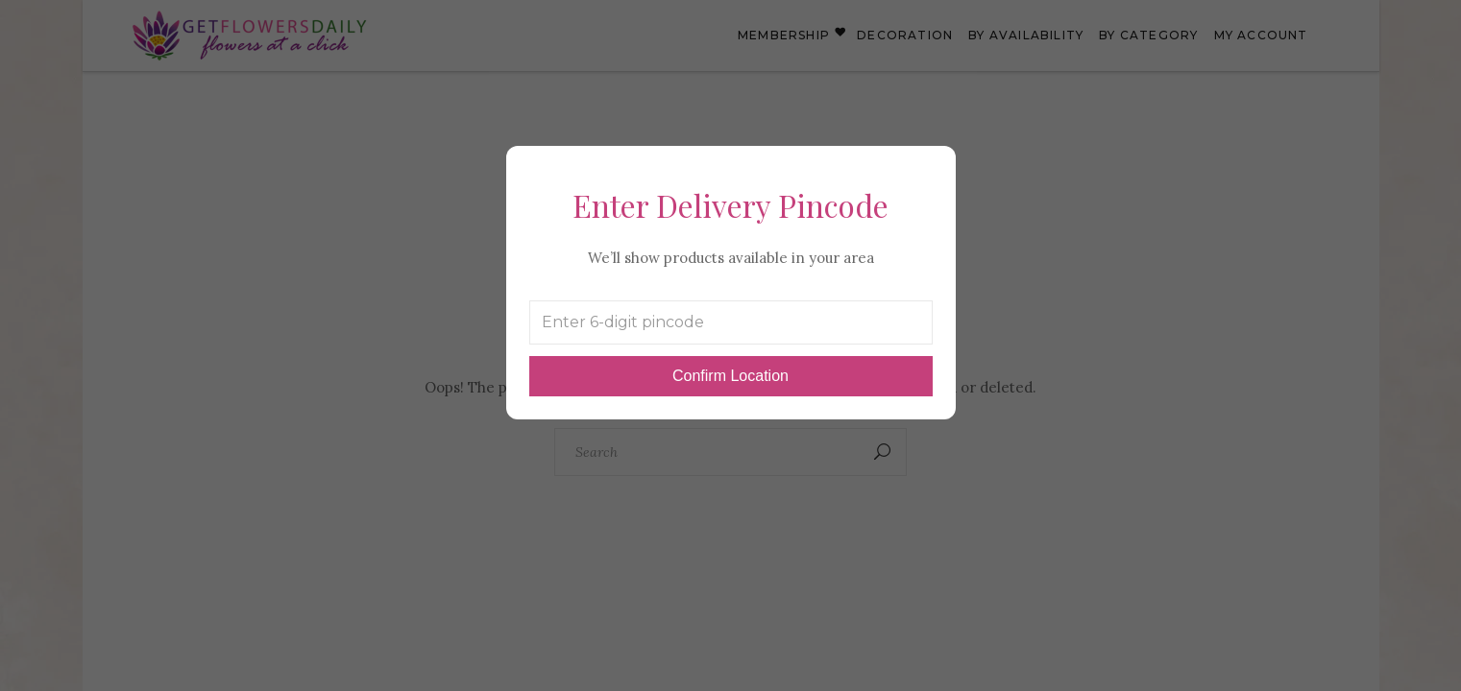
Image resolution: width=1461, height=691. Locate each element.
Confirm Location (730, 376)
